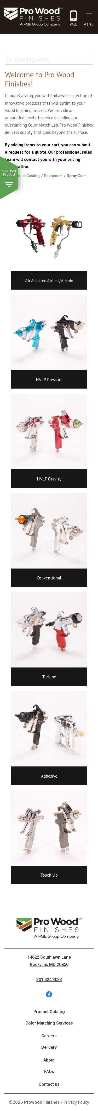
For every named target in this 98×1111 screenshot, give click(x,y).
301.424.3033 (49, 979)
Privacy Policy (76, 1102)
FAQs (49, 1071)
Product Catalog (26, 176)
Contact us (49, 1084)
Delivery (49, 1047)
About (49, 1060)
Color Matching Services (49, 1023)
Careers (49, 1035)
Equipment (53, 176)
